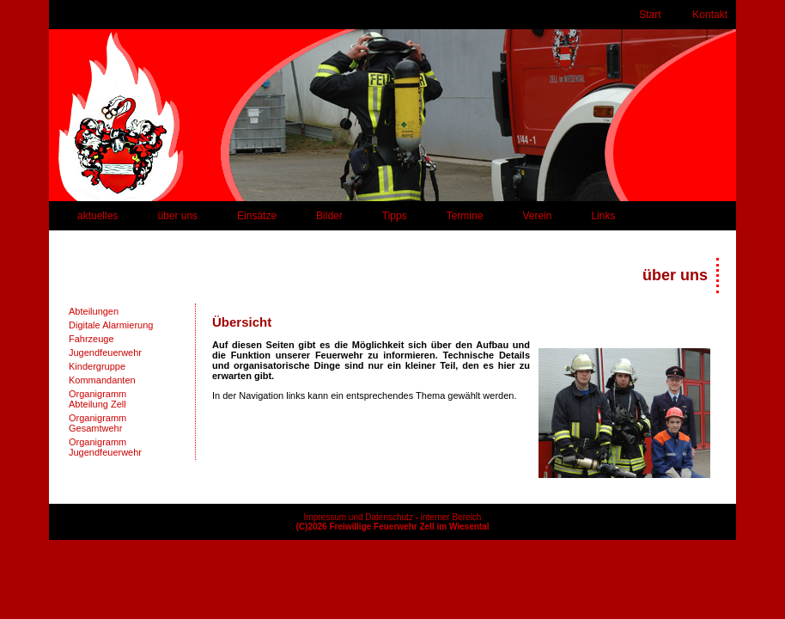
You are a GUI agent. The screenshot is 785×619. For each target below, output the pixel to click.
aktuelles (97, 216)
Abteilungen (94, 311)
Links (603, 216)
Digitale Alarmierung (111, 325)
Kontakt (709, 15)
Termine (465, 216)
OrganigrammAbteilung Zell (97, 399)
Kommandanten (102, 380)
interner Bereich (451, 517)
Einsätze (257, 216)
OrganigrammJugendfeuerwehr (105, 447)
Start (649, 15)
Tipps (394, 216)
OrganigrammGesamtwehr (97, 423)
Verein (536, 216)
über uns (177, 216)
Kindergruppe (97, 366)
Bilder (329, 216)
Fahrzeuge (91, 339)
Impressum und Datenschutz (358, 517)
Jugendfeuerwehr (105, 352)
